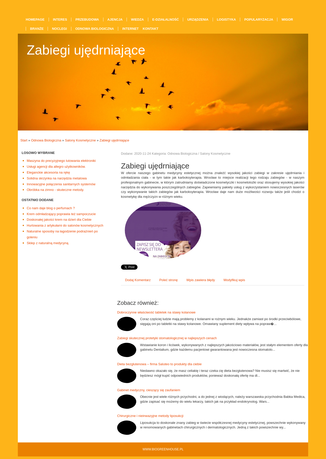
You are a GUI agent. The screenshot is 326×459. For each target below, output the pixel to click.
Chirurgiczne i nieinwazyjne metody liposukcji (150, 416)
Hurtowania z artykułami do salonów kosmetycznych (65, 225)
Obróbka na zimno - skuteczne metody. (55, 190)
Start (23, 140)
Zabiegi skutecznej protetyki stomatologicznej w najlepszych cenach (167, 338)
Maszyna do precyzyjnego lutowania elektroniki (61, 161)
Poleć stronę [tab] (168, 280)
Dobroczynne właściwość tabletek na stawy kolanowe (156, 312)
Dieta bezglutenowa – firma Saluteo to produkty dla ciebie (159, 364)
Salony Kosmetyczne (80, 140)
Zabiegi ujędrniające (114, 140)
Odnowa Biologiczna (46, 140)
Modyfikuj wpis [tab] (234, 280)
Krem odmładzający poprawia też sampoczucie (61, 214)
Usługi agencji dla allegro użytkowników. (56, 166)
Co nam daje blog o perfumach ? (51, 208)
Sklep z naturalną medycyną (47, 243)
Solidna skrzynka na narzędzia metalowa (57, 178)
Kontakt (150, 29)
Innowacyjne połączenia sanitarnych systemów (61, 184)
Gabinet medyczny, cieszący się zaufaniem (148, 390)
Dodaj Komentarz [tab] (138, 280)
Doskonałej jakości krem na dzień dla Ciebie (59, 219)
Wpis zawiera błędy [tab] (200, 280)
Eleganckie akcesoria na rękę (48, 172)
